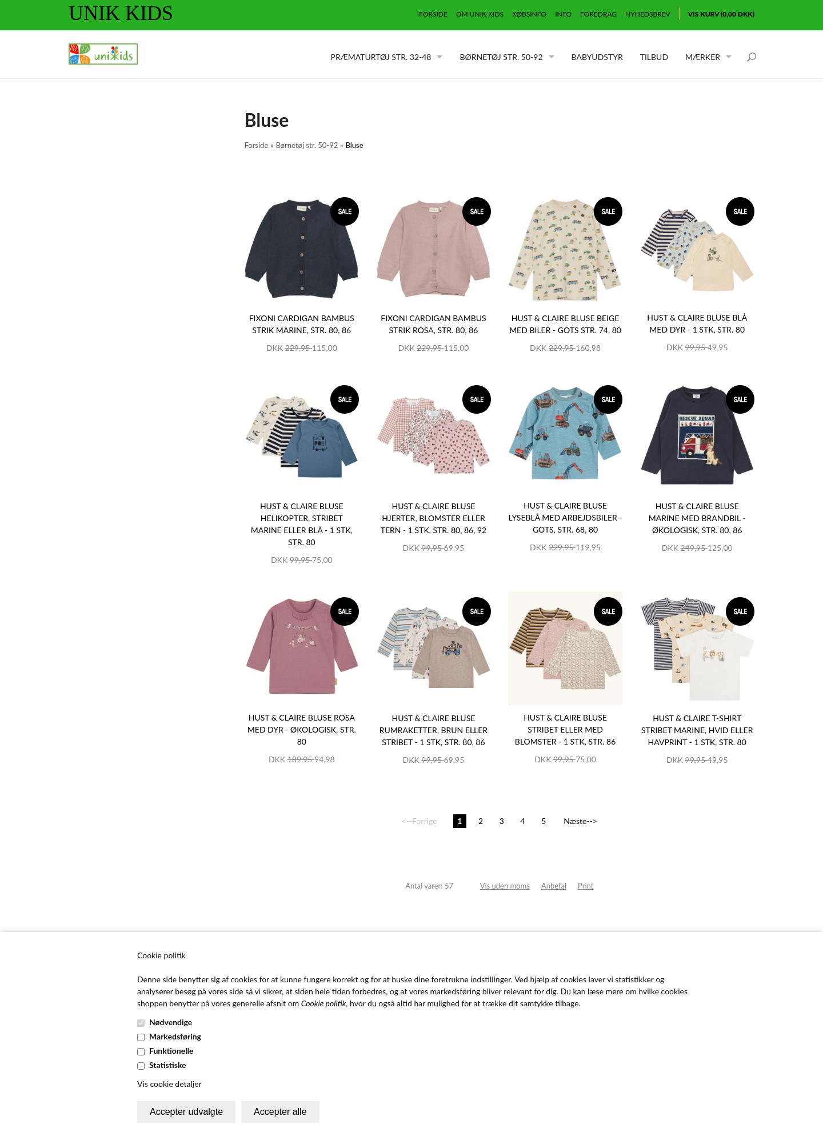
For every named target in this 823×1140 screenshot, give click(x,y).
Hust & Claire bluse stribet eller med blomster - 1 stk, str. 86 (565, 729)
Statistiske (167, 1065)
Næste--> (580, 821)
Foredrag (598, 14)
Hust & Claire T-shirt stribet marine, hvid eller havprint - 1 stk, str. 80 (697, 730)
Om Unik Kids (480, 14)
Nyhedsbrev (647, 14)
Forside (433, 14)
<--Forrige (419, 821)
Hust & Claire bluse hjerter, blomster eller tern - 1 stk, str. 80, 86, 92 (434, 518)
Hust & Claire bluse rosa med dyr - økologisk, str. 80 (301, 729)
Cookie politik (323, 1003)
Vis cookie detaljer (169, 1084)
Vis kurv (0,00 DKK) (721, 14)
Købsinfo (529, 14)
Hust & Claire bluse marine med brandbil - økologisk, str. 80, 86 (697, 518)
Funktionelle (171, 1050)
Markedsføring (175, 1036)
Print (585, 885)
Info (563, 14)
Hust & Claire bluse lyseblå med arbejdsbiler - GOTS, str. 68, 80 (565, 517)
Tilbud (654, 57)
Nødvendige (170, 1022)
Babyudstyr (597, 57)
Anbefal (553, 885)
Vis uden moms (505, 885)
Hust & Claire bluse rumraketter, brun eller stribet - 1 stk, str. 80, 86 (433, 730)
